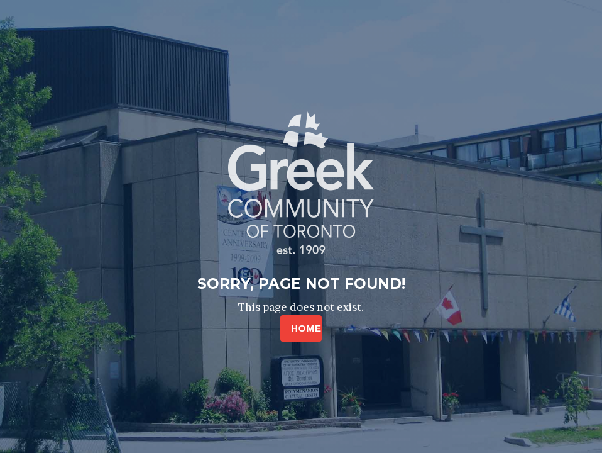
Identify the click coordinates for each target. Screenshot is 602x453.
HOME (306, 328)
